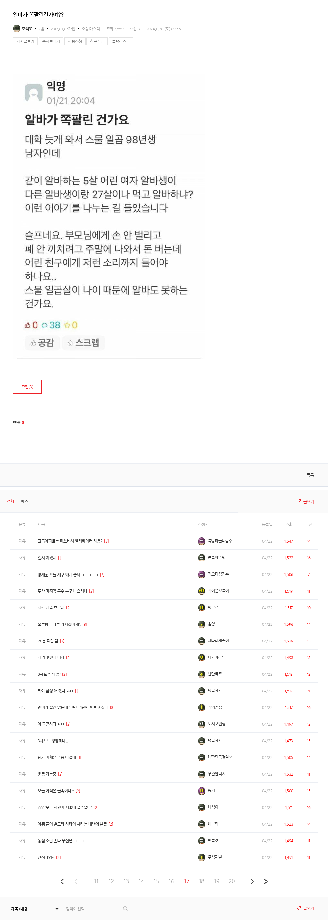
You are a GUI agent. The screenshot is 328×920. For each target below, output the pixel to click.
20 (231, 881)
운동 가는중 (47, 774)
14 (141, 881)
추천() (27, 386)
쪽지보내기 (51, 41)
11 (96, 881)
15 (156, 881)
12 (111, 881)
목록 (310, 475)
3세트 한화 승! (49, 674)
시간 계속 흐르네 (51, 607)
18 (202, 881)
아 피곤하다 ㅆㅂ (51, 724)
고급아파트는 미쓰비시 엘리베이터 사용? (70, 541)
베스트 (26, 501)
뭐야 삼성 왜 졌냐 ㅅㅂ (55, 691)
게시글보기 (25, 41)
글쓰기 (308, 501)
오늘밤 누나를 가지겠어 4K (59, 624)
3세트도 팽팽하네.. (53, 740)
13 (126, 881)
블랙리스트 (121, 41)
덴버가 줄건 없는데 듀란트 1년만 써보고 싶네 (73, 707)
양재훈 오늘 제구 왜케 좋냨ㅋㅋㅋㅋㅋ (68, 574)
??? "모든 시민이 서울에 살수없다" (65, 807)
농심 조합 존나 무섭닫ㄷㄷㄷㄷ (62, 840)
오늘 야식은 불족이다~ (56, 790)
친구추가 (97, 41)
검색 (125, 908)
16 (171, 881)
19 (216, 881)
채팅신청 (75, 41)
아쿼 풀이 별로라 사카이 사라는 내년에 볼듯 (72, 824)
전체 (10, 501)
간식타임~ (46, 857)
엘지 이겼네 (47, 557)
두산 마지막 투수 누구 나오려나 (62, 591)
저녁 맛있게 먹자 (51, 657)
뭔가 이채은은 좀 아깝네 (57, 757)
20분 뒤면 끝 (48, 641)
